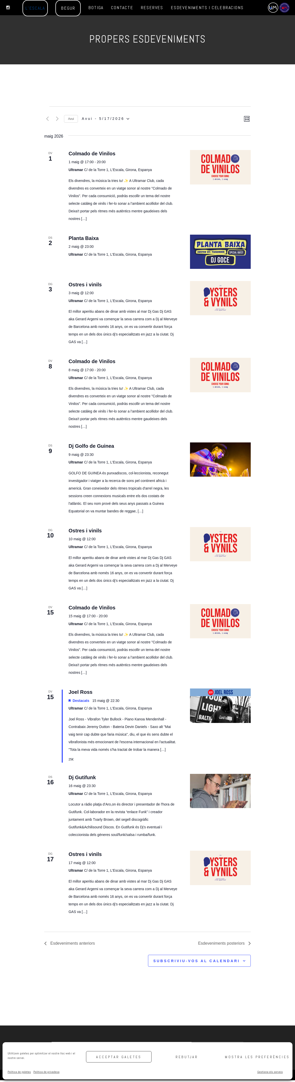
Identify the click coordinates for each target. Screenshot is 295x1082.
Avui (71, 119)
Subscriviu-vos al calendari (196, 963)
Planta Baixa (84, 240)
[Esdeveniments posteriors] (57, 120)
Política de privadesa (46, 1072)
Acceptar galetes (118, 1057)
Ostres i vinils (85, 286)
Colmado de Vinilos (92, 155)
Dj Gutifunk (82, 779)
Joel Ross (80, 694)
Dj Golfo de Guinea (91, 448)
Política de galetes (19, 1072)
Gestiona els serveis (270, 1072)
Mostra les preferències (256, 1057)
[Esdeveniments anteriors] (47, 120)
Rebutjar (187, 1057)
